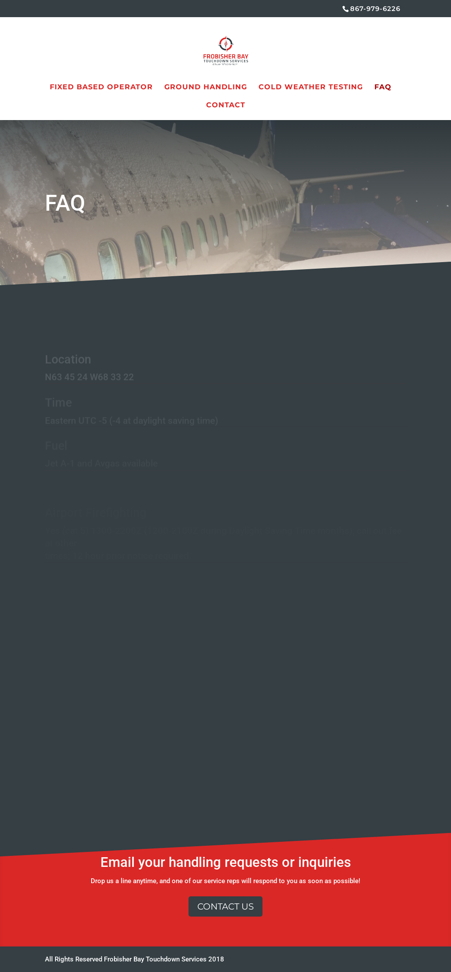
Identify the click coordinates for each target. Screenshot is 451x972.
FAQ (383, 87)
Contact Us (225, 906)
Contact (225, 105)
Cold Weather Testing (311, 87)
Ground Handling (205, 87)
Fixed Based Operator (101, 87)
